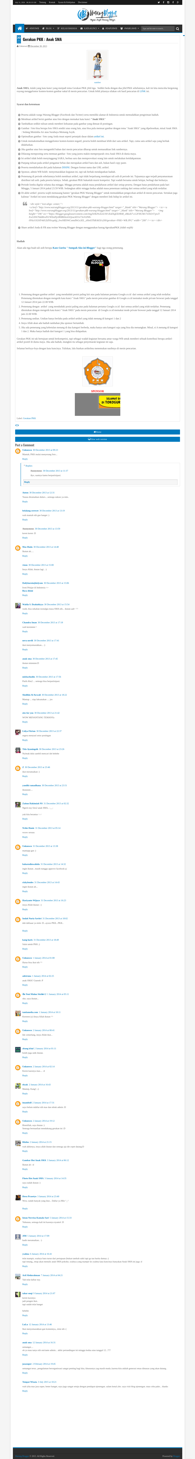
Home (97, 432)
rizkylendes (27, 882)
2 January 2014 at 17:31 (43, 1102)
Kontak (52, 2)
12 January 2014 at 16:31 (44, 1342)
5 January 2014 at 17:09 (38, 1236)
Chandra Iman (29, 622)
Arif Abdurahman (31, 1275)
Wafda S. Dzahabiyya (32, 604)
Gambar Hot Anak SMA (34, 1160)
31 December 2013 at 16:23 (53, 900)
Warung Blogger (22, 1456)
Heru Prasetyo (29, 1196)
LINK (143, 91)
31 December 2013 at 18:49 (46, 940)
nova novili (27, 640)
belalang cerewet (30, 510)
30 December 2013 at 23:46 (37, 767)
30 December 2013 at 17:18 (50, 622)
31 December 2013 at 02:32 (56, 803)
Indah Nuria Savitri (32, 918)
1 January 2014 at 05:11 (58, 994)
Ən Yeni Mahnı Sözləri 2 (34, 994)
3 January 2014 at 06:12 (58, 1160)
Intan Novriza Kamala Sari (35, 1218)
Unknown (27, 450)
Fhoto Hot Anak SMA (33, 1178)
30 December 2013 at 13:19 (52, 510)
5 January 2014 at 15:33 (61, 1218)
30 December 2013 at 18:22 (54, 695)
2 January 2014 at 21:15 (41, 1142)
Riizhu (25, 1142)
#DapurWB (109, 28)
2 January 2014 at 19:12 (44, 1121)
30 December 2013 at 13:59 (47, 528)
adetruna (26, 976)
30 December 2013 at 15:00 (41, 565)
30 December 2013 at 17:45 (45, 659)
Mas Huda (27, 547)
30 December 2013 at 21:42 (47, 713)
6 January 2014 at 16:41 (41, 1254)
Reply (25, 459)
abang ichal (28, 1048)
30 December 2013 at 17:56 (48, 677)
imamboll (27, 1102)
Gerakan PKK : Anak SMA (42, 39)
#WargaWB (128, 28)
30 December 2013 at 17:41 (46, 640)
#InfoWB (32, 28)
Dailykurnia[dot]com (32, 583)
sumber (97, 82)
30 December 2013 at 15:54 (56, 604)
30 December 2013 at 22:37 (49, 731)
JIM (24, 1236)
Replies (29, 466)
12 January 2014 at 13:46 (40, 1324)
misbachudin (28, 677)
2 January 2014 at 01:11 (45, 1048)
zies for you (27, 713)
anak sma (27, 659)
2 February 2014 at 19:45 (44, 1364)
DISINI (66, 167)
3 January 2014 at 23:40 (48, 1196)
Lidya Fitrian (28, 731)
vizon (25, 565)
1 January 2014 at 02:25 (43, 976)
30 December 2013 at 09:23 (45, 450)
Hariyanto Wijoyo (31, 900)
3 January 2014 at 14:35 (55, 1178)
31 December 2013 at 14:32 (53, 864)
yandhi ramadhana (31, 785)
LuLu (25, 1324)
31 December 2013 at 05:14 (47, 828)
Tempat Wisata (29, 1382)
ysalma (25, 1254)
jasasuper (27, 1364)
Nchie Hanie (28, 828)
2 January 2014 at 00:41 (44, 1030)
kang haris (27, 940)
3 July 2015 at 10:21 (47, 1382)
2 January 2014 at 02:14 (44, 1066)
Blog (47, 28)
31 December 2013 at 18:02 (55, 918)
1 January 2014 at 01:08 (44, 958)
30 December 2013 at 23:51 (54, 785)
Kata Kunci (88, 28)
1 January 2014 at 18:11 (50, 1012)
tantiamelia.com (30, 1012)
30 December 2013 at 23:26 (51, 749)
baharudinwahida (31, 864)
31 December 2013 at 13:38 (45, 846)
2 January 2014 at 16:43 (40, 1084)
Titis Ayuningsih (30, 749)
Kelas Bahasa (67, 28)
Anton (25, 492)
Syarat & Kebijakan (66, 2)
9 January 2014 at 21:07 (44, 1293)
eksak (25, 1084)
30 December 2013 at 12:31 (42, 492)
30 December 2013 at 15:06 (56, 583)
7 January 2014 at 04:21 (52, 1275)
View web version (97, 439)
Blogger (176, 1456)
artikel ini (99, 136)
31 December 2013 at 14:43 (47, 882)
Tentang (42, 2)
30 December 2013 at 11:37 (55, 471)
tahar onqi (27, 1293)
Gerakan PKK (29, 418)
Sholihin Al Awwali (31, 695)
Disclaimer (82, 2)
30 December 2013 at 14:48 (46, 547)
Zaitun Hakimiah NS (32, 803)
